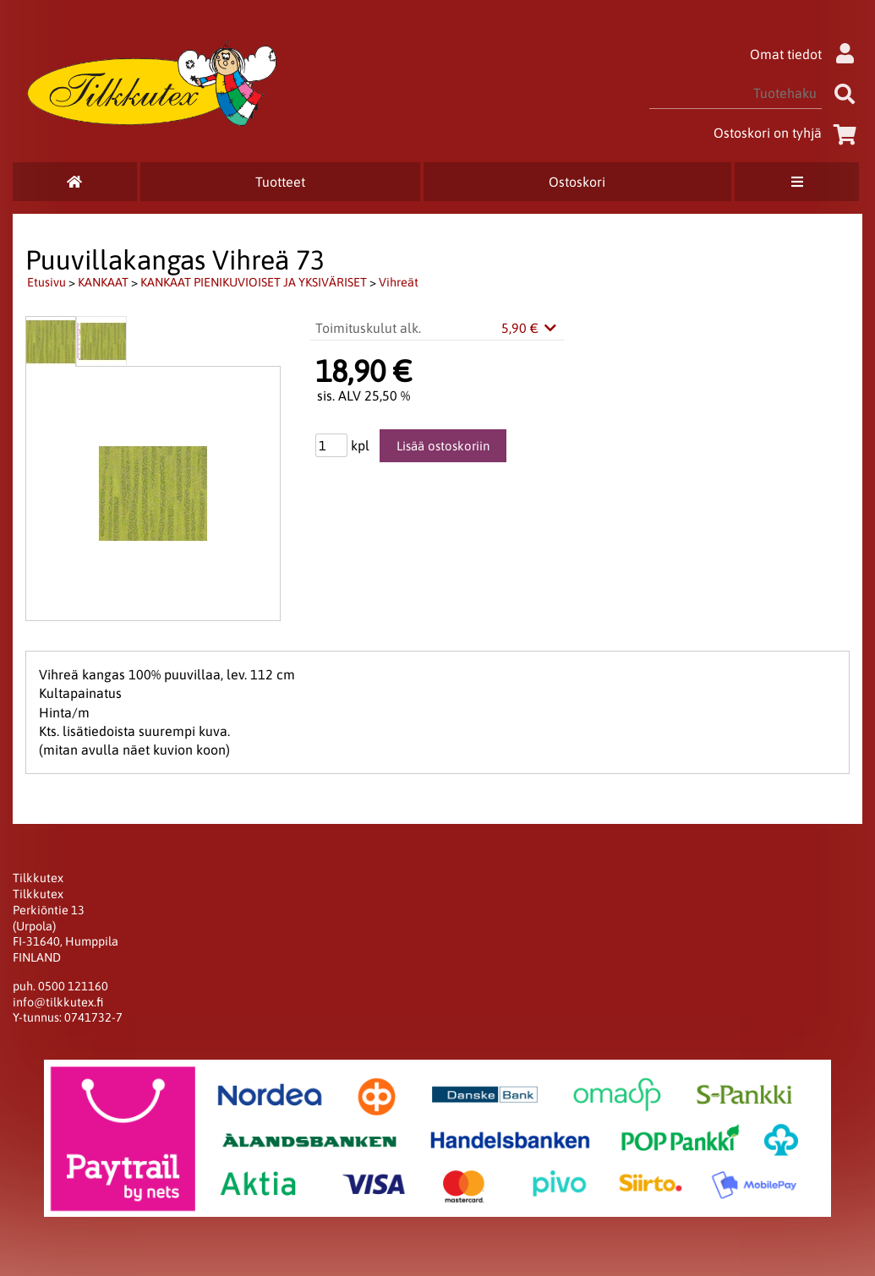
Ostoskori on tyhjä (788, 132)
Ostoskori (577, 181)
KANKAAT (103, 282)
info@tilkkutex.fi (58, 1002)
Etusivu (46, 282)
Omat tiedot (806, 54)
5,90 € (530, 327)
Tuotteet (280, 181)
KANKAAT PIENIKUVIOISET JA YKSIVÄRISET (253, 282)
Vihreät (398, 282)
